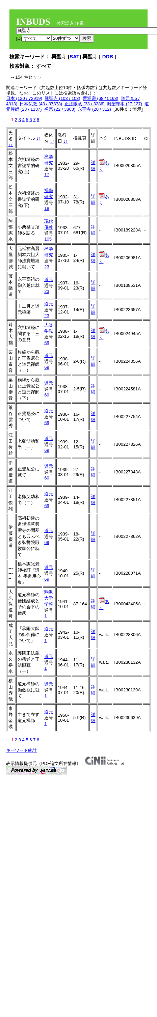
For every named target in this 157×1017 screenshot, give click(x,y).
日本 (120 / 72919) (24, 98)
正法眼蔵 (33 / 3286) (84, 103)
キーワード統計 (21, 750)
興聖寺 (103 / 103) (62, 98)
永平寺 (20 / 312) (94, 109)
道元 (48, 279)
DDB (108, 56)
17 (46, 174)
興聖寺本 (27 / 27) (124, 103)
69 (46, 342)
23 (46, 266)
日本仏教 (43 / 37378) (41, 103)
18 (46, 208)
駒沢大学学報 (48, 598)
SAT (74, 56)
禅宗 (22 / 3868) (60, 109)
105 (48, 239)
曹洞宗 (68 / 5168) (101, 98)
